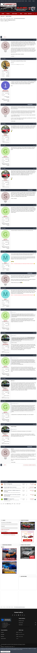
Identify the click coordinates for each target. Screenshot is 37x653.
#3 (35, 79)
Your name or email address (6, 522)
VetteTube (4, 627)
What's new (14, 13)
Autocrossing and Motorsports (15, 492)
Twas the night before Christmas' (10, 487)
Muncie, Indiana (6, 395)
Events (30, 1)
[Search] (35, 13)
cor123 (5, 492)
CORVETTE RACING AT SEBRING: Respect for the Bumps (12, 491)
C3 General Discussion (17, 488)
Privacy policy (7, 646)
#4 (35, 104)
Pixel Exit (23, 644)
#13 (35, 288)
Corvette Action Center (6, 624)
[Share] (34, 39)
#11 (35, 251)
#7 (35, 168)
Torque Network (5, 625)
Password (3, 526)
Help (10, 646)
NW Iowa (7, 184)
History (34, 1)
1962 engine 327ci (11, 499)
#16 (35, 355)
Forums (8, 13)
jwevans (32, 484)
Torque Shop (5, 626)
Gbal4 (17, 638)
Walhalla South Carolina (6, 97)
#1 (35, 39)
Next (4, 464)
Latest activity (21, 635)
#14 (35, 309)
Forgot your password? (5, 529)
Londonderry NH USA (6, 268)
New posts (3, 16)
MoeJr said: (13, 312)
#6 (35, 145)
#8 (35, 190)
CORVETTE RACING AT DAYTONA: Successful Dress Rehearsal (12, 495)
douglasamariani (6, 488)
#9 (35, 205)
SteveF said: (13, 335)
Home (3, 13)
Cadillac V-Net (5, 622)
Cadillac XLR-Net (5, 623)
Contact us (2, 646)
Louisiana (7, 75)
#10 (35, 228)
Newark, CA (7, 161)
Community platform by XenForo (10, 644)
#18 (35, 401)
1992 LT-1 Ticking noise (8, 484)
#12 (35, 273)
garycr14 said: (14, 429)
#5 (35, 123)
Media (21, 13)
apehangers (6, 499)
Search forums (8, 16)
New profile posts (21, 633)
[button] (18, 13)
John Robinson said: (14, 403)
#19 (35, 424)
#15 (35, 332)
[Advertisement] (18, 29)
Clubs (26, 1)
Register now (13, 535)
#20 (35, 446)
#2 (35, 58)
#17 (35, 378)
